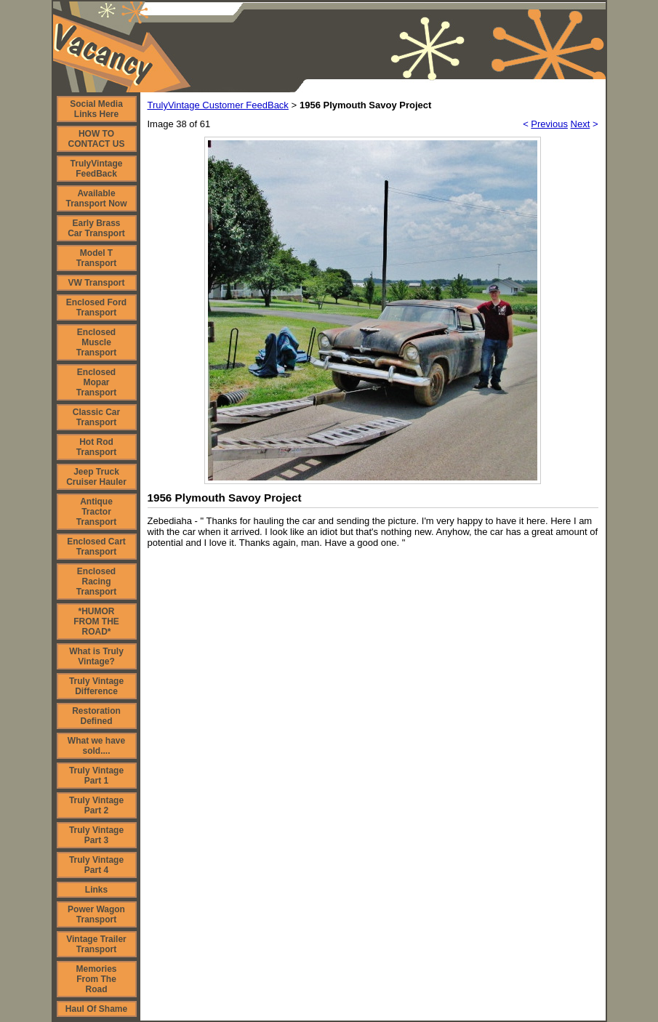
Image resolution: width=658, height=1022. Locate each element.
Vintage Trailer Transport (96, 944)
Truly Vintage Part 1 (96, 775)
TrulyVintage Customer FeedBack (218, 105)
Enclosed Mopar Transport (96, 382)
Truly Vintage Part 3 (96, 835)
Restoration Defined (96, 716)
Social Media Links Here (96, 109)
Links (96, 890)
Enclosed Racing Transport (96, 581)
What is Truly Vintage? (96, 656)
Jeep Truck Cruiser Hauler (96, 477)
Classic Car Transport (96, 417)
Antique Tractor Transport (96, 511)
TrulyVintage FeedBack (97, 168)
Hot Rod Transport (96, 447)
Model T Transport (96, 258)
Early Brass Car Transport (96, 228)
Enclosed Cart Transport (96, 546)
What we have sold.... (96, 746)
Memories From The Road (96, 979)
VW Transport (96, 283)
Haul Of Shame (96, 1009)
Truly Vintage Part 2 (96, 805)
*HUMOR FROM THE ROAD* (96, 621)
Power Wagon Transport (96, 914)
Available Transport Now (96, 198)
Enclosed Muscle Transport (96, 342)
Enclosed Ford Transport (96, 307)
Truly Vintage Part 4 (96, 865)
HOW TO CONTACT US (96, 139)
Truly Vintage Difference (96, 686)
